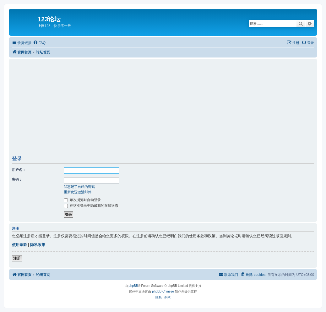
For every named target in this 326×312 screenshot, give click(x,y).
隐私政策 (37, 245)
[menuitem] (39, 43)
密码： (17, 179)
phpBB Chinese (163, 291)
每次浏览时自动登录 (82, 200)
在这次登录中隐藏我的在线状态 (91, 205)
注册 (17, 258)
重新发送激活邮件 (77, 192)
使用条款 (19, 245)
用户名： (19, 170)
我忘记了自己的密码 (79, 187)
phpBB (133, 285)
